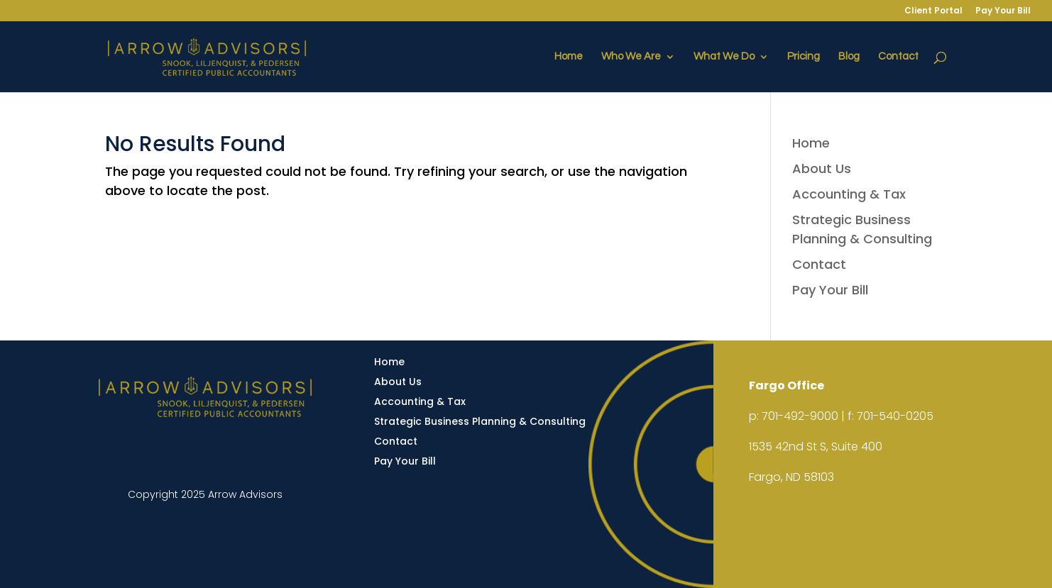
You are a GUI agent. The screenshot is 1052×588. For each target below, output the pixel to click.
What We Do (724, 57)
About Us (821, 168)
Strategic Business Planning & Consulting (480, 421)
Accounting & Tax (849, 194)
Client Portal (933, 11)
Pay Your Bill (1003, 11)
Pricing (803, 57)
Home (568, 57)
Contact (898, 57)
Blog (849, 57)
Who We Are (631, 57)
